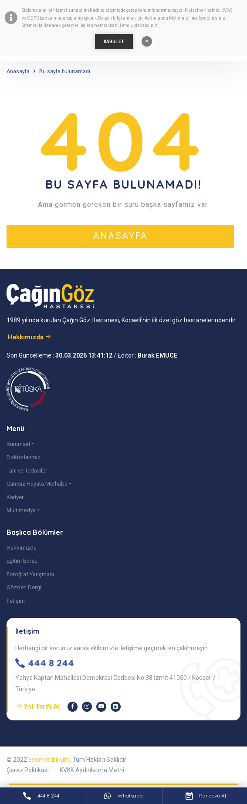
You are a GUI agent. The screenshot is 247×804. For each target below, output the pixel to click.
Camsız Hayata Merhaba (37, 483)
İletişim (16, 601)
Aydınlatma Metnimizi (167, 18)
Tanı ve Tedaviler (27, 470)
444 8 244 (41, 796)
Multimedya (21, 510)
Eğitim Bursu (22, 560)
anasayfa (120, 235)
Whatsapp (123, 796)
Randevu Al (206, 796)
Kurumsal (18, 444)
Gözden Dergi (24, 587)
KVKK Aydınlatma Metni (92, 770)
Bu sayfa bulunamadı (64, 71)
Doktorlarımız (24, 457)
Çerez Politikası (28, 770)
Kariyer (15, 497)
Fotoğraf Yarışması (30, 574)
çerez (131, 10)
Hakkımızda (22, 547)
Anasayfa (18, 71)
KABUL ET (114, 41)
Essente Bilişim (49, 759)
